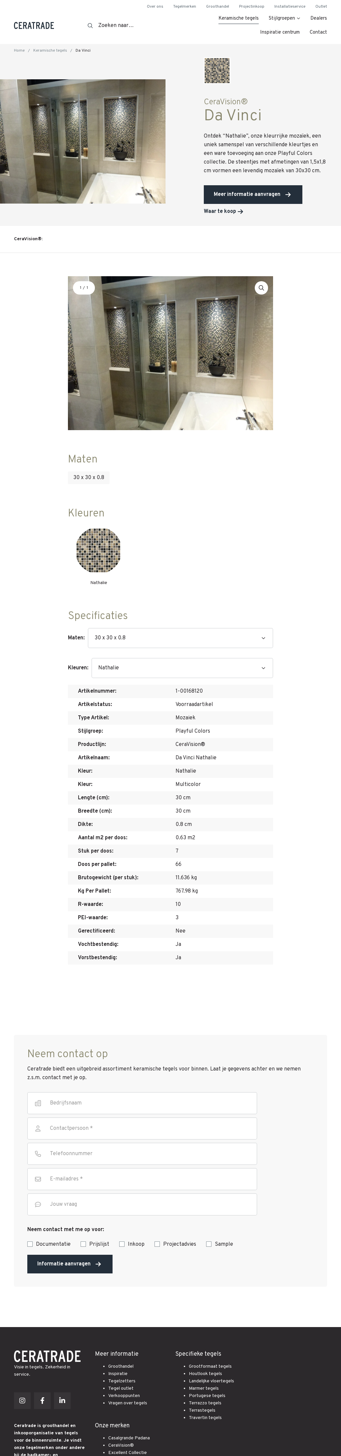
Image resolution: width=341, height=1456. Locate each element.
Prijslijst (99, 1244)
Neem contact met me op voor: (65, 1229)
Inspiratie (118, 1374)
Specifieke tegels (198, 1354)
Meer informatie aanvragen (247, 194)
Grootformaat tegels (210, 1366)
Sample (224, 1244)
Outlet (321, 6)
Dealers (318, 18)
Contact (318, 32)
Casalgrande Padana (129, 1438)
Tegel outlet (121, 1388)
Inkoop (136, 1244)
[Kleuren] (182, 668)
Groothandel (217, 6)
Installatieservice (289, 6)
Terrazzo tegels (205, 1403)
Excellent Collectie (127, 1453)
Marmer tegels (204, 1388)
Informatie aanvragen (70, 1264)
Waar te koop (220, 211)
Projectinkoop (251, 6)
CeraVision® (121, 1445)
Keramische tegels (238, 18)
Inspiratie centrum (280, 32)
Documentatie (53, 1244)
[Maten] (180, 638)
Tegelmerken (184, 6)
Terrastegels (202, 1410)
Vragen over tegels (127, 1403)
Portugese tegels (207, 1396)
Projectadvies (179, 1244)
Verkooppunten (124, 1396)
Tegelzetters (122, 1381)
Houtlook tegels (205, 1374)
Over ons (155, 6)
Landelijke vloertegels (211, 1381)
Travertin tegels (205, 1418)
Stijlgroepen (282, 18)
